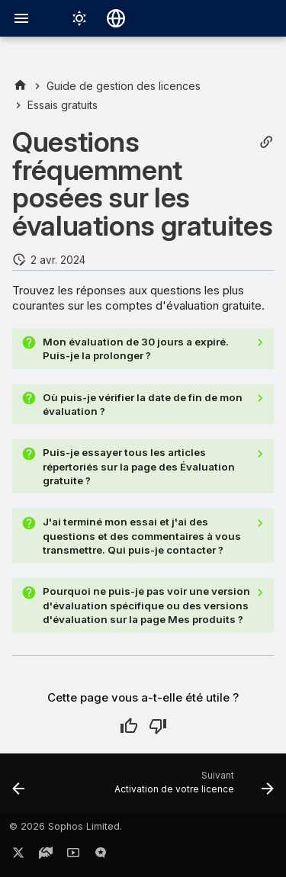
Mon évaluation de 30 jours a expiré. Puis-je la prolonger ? (136, 348)
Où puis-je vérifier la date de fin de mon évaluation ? (143, 404)
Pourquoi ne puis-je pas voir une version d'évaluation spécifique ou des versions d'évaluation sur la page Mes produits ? (146, 605)
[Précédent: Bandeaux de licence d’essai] (18, 788)
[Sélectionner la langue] (116, 18)
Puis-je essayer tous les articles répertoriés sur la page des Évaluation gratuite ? (139, 466)
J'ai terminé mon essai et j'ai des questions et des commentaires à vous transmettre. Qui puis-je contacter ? (142, 536)
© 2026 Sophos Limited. (65, 826)
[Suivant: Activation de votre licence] (192, 788)
